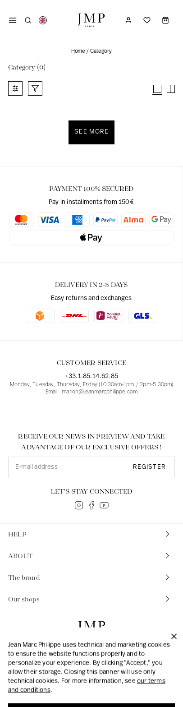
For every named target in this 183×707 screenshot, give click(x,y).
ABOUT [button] (89, 555)
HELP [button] (89, 534)
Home (78, 51)
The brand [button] (89, 577)
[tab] (91, 534)
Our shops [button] (89, 599)
